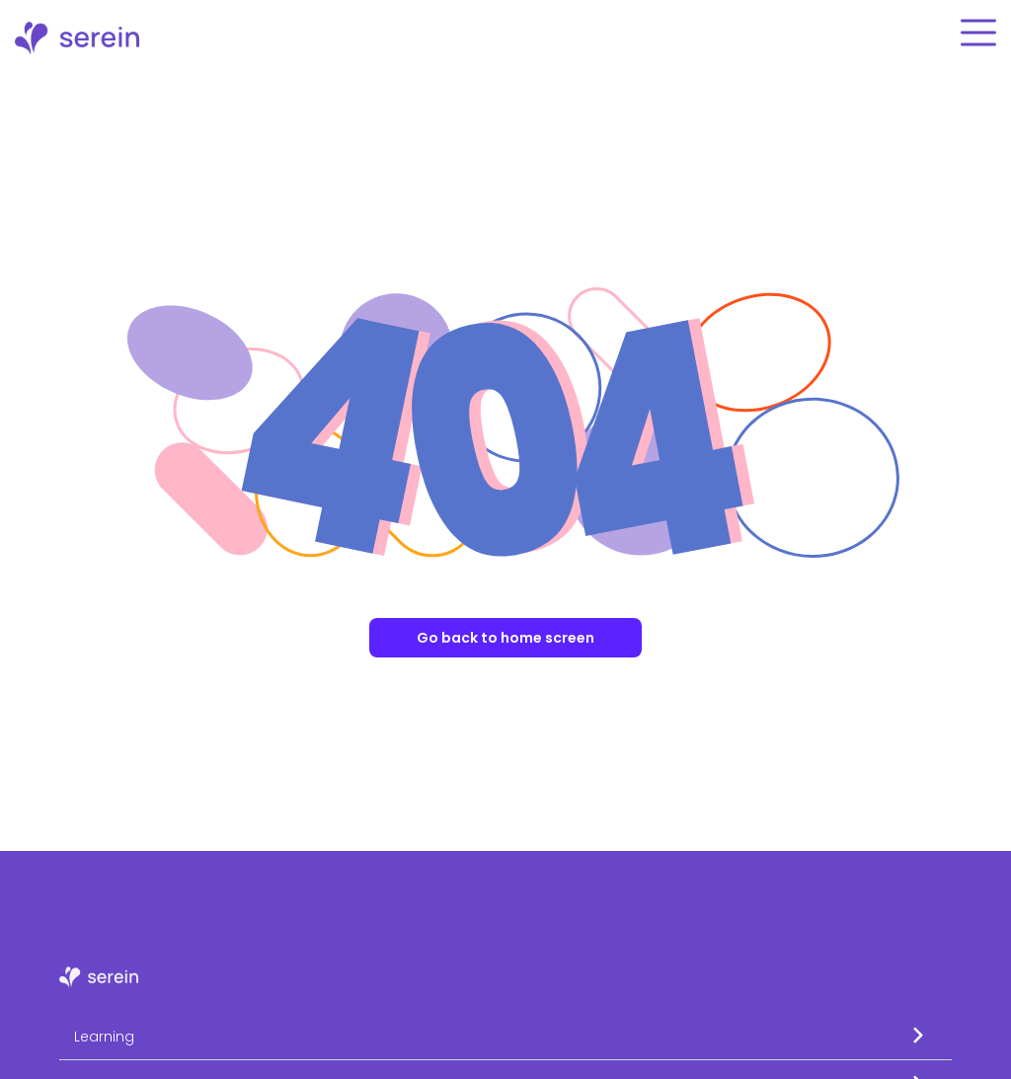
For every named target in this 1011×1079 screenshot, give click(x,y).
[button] (505, 1036)
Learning (104, 1036)
